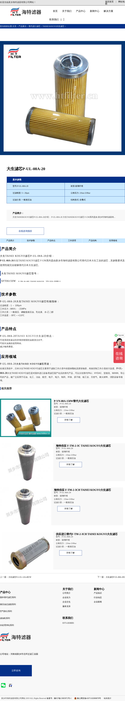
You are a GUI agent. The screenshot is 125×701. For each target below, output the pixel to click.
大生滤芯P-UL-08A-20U (115, 577)
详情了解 (68, 420)
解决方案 (108, 11)
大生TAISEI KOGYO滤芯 (27, 260)
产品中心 (80, 11)
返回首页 (109, 2)
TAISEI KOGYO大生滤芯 (53, 26)
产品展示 (22, 26)
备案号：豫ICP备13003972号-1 (59, 698)
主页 (14, 26)
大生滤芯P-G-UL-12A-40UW (19, 577)
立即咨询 (15, 670)
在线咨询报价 (25, 231)
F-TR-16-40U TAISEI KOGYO (31, 281)
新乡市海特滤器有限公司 (69, 260)
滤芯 (52, 373)
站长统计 (107, 698)
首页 (55, 11)
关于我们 (67, 11)
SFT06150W (8, 281)
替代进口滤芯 (34, 26)
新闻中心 (94, 11)
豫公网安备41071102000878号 (89, 698)
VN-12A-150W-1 (53, 281)
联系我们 (54, 19)
